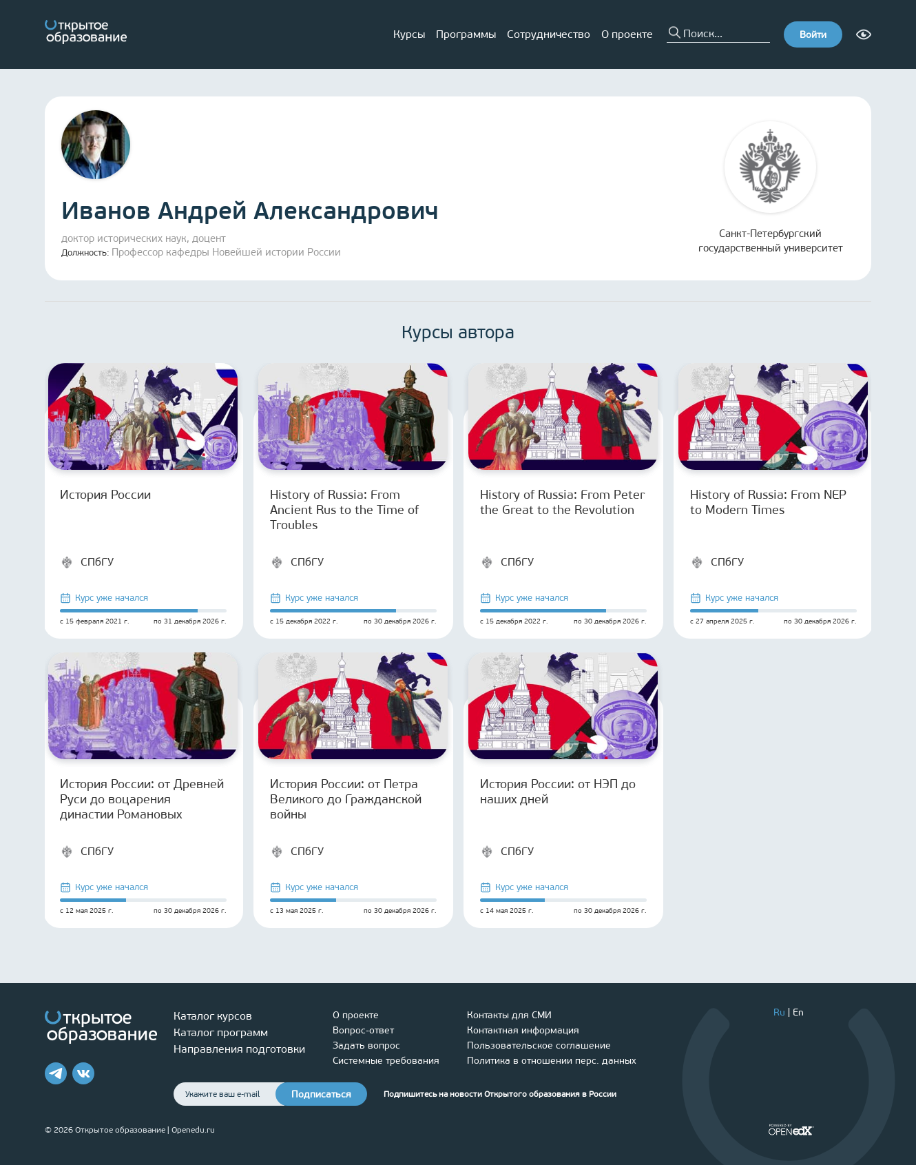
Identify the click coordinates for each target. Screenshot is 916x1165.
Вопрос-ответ (363, 1030)
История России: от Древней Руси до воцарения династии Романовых (142, 799)
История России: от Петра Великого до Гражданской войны (345, 799)
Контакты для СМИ (509, 1015)
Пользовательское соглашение (539, 1045)
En (798, 1012)
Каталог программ (221, 1032)
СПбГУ (87, 562)
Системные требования (386, 1060)
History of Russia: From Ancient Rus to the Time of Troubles (344, 510)
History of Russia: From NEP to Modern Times (768, 502)
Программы (466, 34)
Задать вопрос (366, 1045)
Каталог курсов (213, 1015)
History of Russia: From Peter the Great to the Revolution (562, 502)
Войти (813, 35)
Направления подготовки (239, 1048)
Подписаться (321, 1094)
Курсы (409, 34)
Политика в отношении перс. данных (551, 1060)
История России (105, 494)
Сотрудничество (548, 34)
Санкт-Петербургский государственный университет (770, 187)
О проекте (627, 34)
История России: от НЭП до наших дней (558, 791)
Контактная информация (523, 1030)
